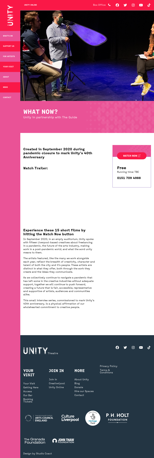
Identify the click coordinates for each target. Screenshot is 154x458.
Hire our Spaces (84, 391)
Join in (53, 379)
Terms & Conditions (106, 371)
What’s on (8, 36)
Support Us (8, 46)
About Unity (81, 379)
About (6, 77)
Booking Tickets (28, 400)
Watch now (131, 156)
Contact (7, 98)
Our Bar (27, 395)
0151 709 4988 (129, 178)
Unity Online (30, 5)
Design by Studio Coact (37, 453)
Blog (77, 383)
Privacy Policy (108, 366)
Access (27, 391)
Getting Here (30, 387)
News (5, 87)
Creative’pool (57, 383)
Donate (78, 387)
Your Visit (8, 67)
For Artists (9, 57)
